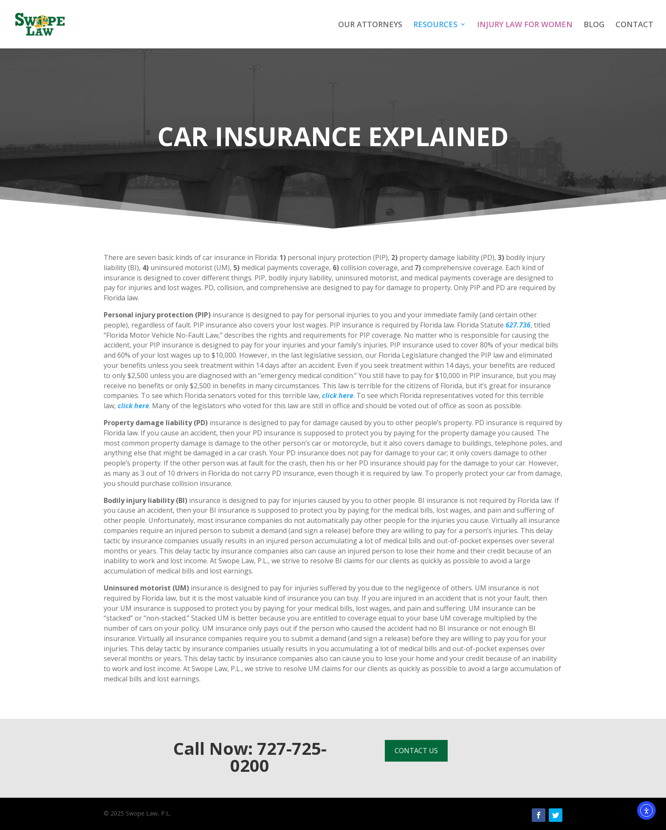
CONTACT (634, 25)
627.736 (518, 325)
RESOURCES (435, 25)
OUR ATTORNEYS (370, 25)
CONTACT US (416, 750)
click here (337, 395)
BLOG (594, 25)
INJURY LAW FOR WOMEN (525, 25)
